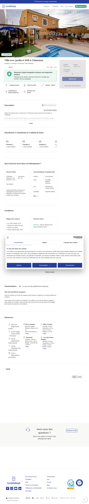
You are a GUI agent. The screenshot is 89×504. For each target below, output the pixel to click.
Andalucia (7, 63)
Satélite (79, 377)
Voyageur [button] (47, 6)
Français (70, 6)
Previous (4, 145)
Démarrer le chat (72, 430)
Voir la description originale (50, 110)
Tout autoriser (70, 265)
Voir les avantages (25, 79)
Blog (62, 6)
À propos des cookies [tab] (70, 242)
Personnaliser (44, 265)
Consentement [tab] (18, 242)
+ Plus (31, 118)
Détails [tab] (44, 242)
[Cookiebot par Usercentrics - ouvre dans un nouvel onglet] (74, 237)
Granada (13, 63)
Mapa (74, 377)
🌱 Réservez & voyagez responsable (43, 1)
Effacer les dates (49, 272)
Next (57, 145)
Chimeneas (21, 63)
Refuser (19, 265)
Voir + (35, 196)
